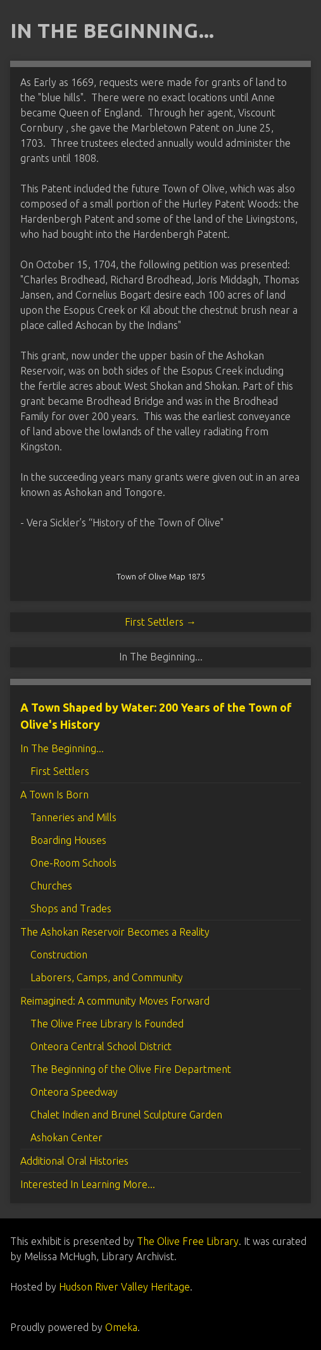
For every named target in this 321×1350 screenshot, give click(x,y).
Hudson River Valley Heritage (124, 1286)
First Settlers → (160, 622)
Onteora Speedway (74, 1092)
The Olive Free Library (188, 1241)
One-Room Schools (73, 863)
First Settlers (59, 771)
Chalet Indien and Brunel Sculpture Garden (126, 1114)
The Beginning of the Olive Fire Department (130, 1069)
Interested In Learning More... (87, 1184)
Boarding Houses (68, 840)
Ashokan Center (66, 1137)
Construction (58, 954)
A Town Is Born (54, 794)
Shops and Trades (70, 908)
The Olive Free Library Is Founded (107, 1023)
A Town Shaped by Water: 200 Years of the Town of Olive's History (156, 716)
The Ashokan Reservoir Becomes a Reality (115, 932)
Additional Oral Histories (74, 1161)
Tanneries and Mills (73, 817)
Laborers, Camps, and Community (106, 977)
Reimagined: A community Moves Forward (115, 1000)
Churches (51, 885)
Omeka (121, 1327)
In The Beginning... (62, 748)
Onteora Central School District (101, 1046)
